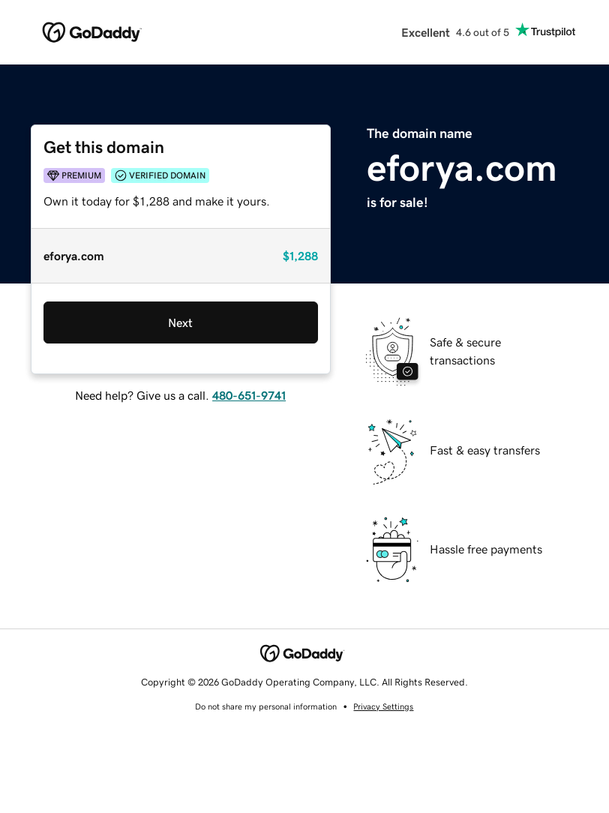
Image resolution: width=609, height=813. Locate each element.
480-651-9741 (249, 395)
